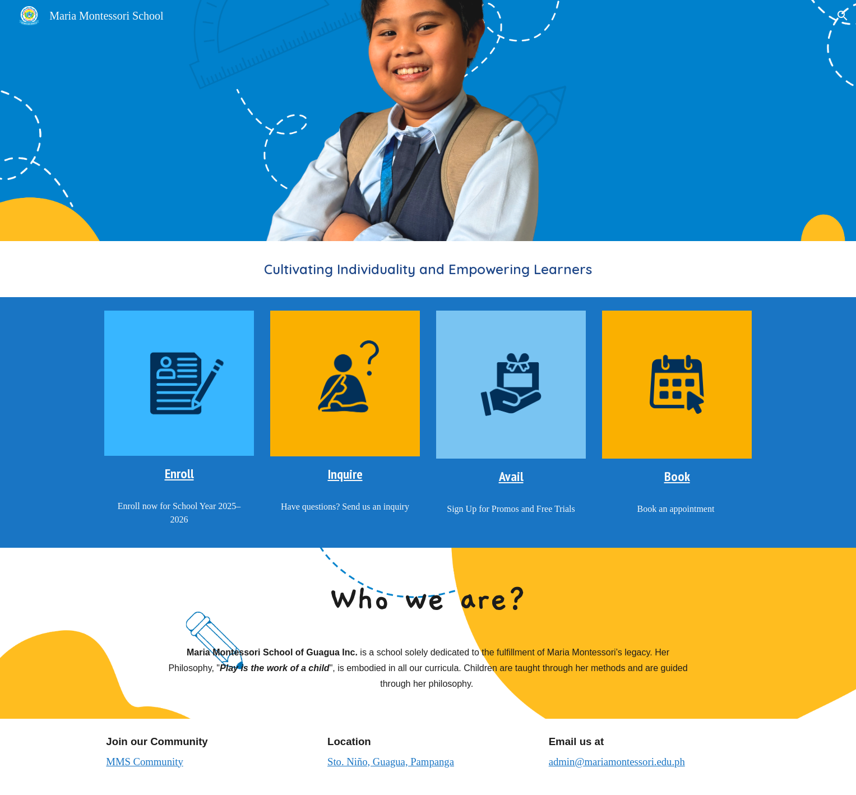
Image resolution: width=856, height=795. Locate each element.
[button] (842, 15)
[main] (427, 269)
